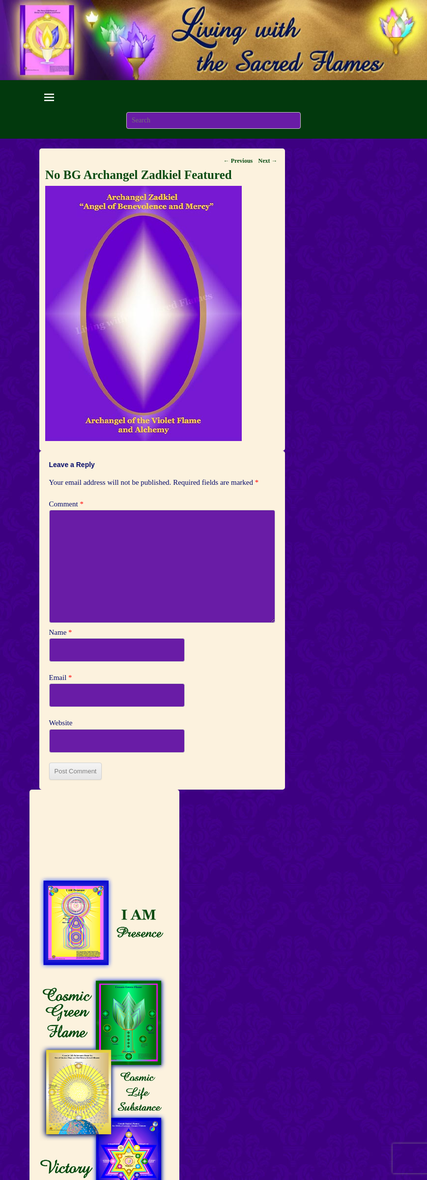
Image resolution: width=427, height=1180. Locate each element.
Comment (66, 504)
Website (61, 723)
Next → (268, 160)
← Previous (238, 160)
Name (60, 632)
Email (60, 677)
